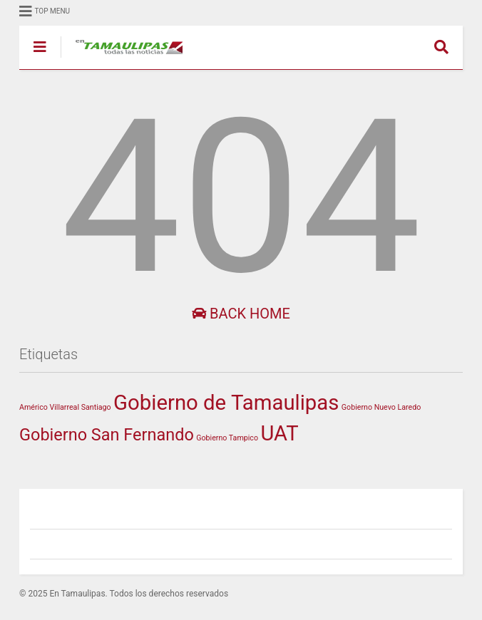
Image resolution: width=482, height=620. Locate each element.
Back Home (241, 313)
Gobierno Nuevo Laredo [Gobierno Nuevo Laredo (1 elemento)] (381, 407)
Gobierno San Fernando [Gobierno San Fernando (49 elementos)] (106, 435)
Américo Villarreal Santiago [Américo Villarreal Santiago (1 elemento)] (65, 407)
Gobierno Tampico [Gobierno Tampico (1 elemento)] (227, 438)
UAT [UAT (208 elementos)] (279, 433)
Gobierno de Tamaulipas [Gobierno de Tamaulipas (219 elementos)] (226, 403)
